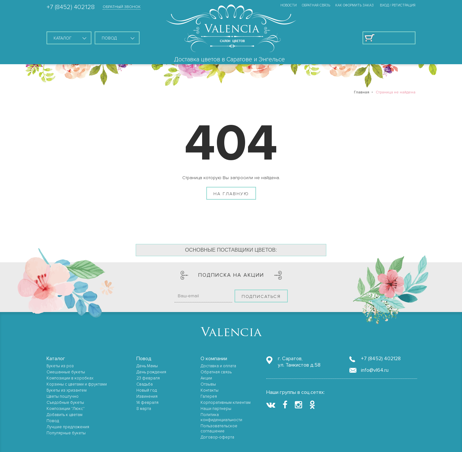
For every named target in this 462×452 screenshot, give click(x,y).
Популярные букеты (66, 433)
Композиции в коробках (70, 378)
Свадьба (144, 384)
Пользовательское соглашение (219, 428)
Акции (206, 378)
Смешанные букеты (66, 372)
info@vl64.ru (375, 370)
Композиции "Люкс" (66, 408)
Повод (53, 420)
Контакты (209, 390)
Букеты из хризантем (67, 390)
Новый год (146, 390)
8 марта (143, 408)
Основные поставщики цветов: (231, 250)
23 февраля (148, 378)
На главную (231, 193)
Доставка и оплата (218, 366)
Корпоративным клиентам (226, 402)
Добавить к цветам (64, 414)
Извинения (147, 396)
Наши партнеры (216, 408)
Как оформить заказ (354, 5)
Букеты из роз (60, 366)
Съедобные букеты (65, 402)
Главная (361, 92)
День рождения (151, 372)
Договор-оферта (217, 437)
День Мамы (147, 366)
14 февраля (147, 402)
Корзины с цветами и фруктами (77, 384)
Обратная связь (316, 5)
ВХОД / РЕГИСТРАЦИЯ (397, 5)
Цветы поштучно (63, 396)
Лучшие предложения (68, 427)
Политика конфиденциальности (221, 417)
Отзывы (208, 384)
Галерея (209, 396)
